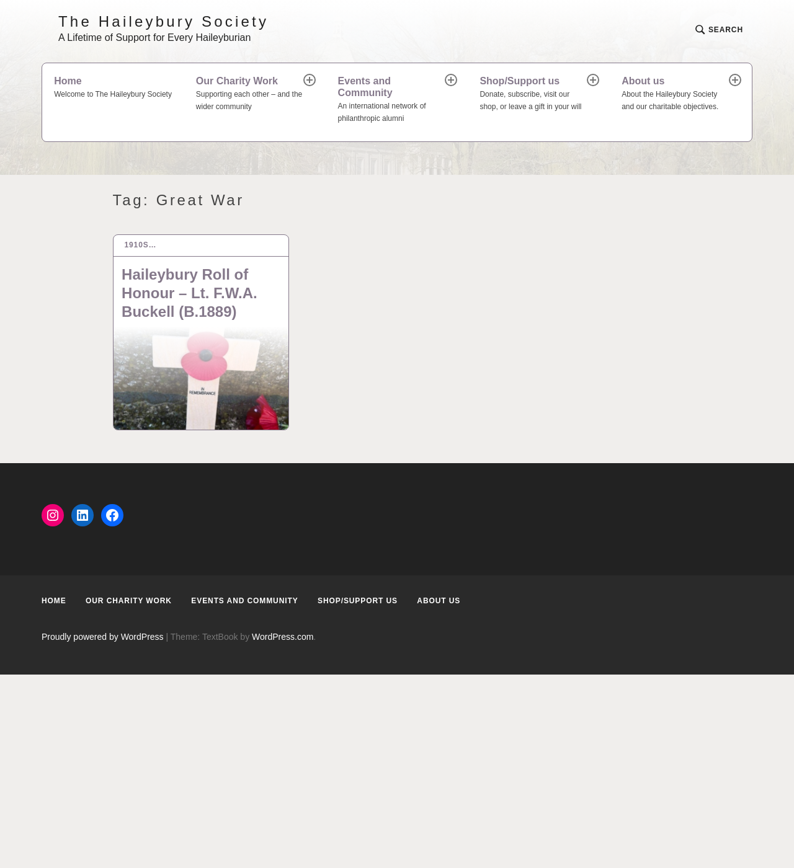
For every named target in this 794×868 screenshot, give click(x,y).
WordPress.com (282, 637)
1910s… (140, 245)
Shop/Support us (534, 94)
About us (676, 94)
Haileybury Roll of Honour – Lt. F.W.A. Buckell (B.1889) (189, 293)
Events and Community (392, 100)
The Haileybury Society (163, 21)
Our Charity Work (250, 94)
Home (113, 88)
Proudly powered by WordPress (103, 637)
